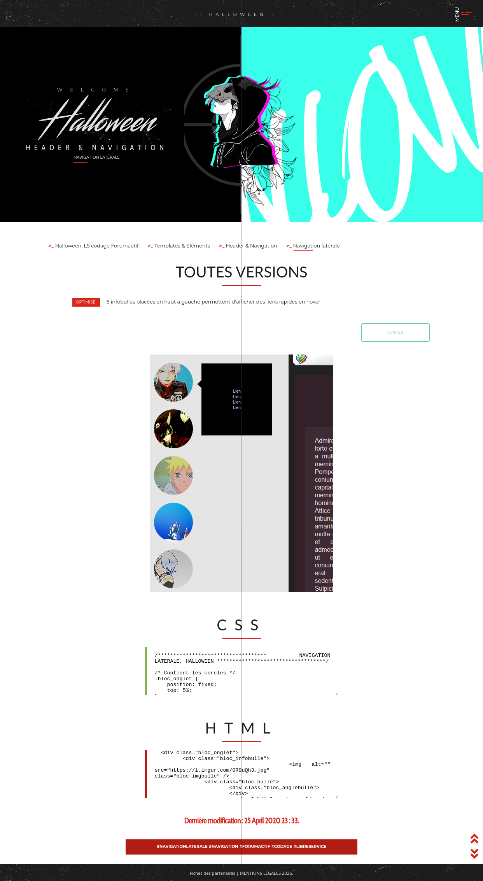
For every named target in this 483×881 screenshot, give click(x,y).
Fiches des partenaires (212, 873)
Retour (395, 332)
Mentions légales (260, 873)
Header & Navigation (250, 246)
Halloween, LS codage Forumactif (96, 246)
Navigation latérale (316, 246)
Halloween (238, 14)
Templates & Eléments (181, 246)
